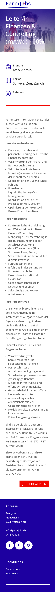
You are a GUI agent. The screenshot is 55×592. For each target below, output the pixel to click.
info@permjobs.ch (16, 530)
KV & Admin (22, 69)
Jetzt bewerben (34, 484)
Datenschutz (13, 569)
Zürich (39, 83)
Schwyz (18, 83)
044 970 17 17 (13, 534)
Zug (29, 83)
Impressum (12, 573)
